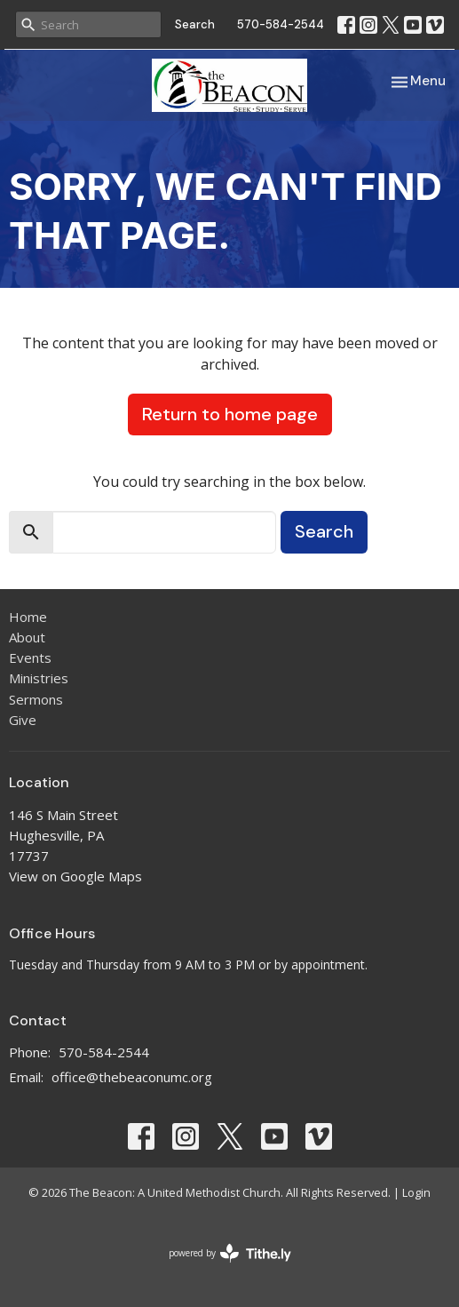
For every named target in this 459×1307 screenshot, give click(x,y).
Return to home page (230, 414)
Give (22, 720)
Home (28, 617)
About (27, 637)
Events (30, 657)
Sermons (36, 699)
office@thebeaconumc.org (131, 1077)
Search (195, 24)
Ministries (38, 678)
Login (416, 1192)
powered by (230, 1253)
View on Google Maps (75, 876)
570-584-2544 (280, 24)
